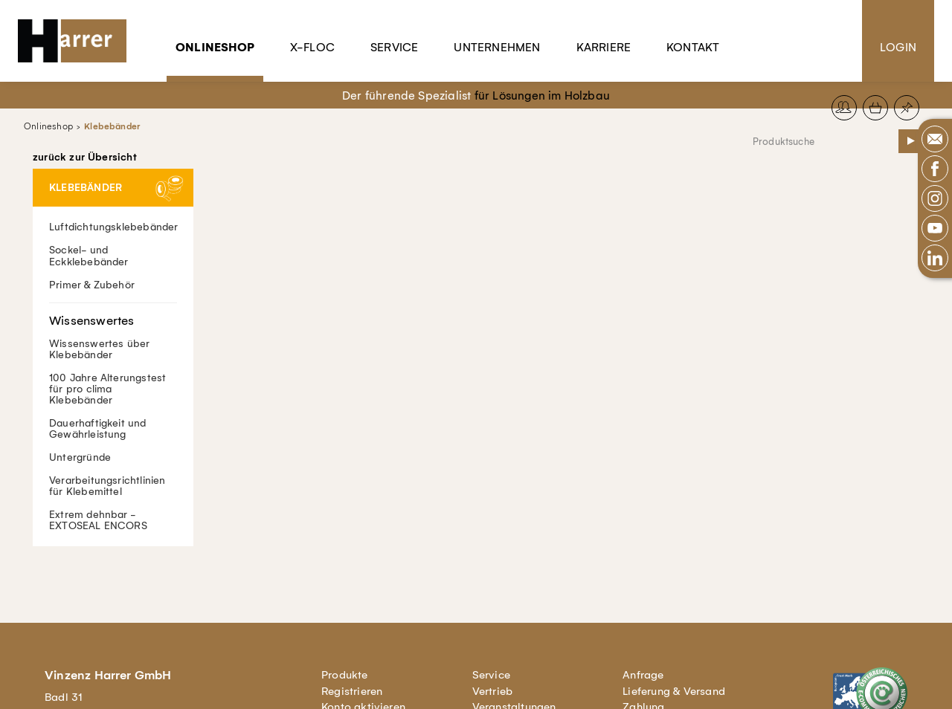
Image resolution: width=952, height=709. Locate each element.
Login (898, 47)
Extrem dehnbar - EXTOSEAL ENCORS (98, 520)
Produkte (344, 675)
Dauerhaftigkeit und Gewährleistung (98, 428)
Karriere (603, 47)
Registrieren (351, 691)
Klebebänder (112, 126)
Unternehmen (497, 47)
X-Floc (312, 47)
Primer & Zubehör (92, 284)
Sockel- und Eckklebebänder (89, 256)
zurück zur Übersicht (85, 158)
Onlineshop (215, 47)
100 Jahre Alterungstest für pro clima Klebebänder (107, 388)
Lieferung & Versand (674, 691)
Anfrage (643, 675)
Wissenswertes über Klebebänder (113, 331)
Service (394, 47)
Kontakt (692, 47)
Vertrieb (492, 691)
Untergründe (80, 456)
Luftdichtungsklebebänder (113, 227)
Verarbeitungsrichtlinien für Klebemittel (107, 485)
